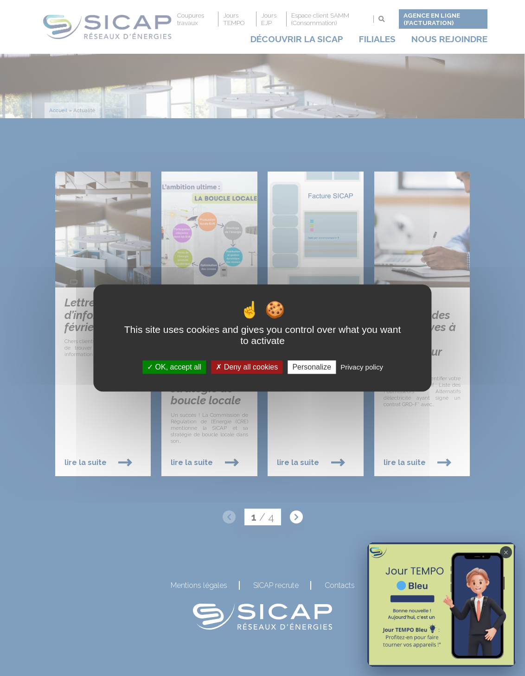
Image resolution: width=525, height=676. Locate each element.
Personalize (311, 367)
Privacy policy (361, 367)
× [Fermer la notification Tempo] (506, 552)
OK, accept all (174, 367)
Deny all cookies (247, 367)
